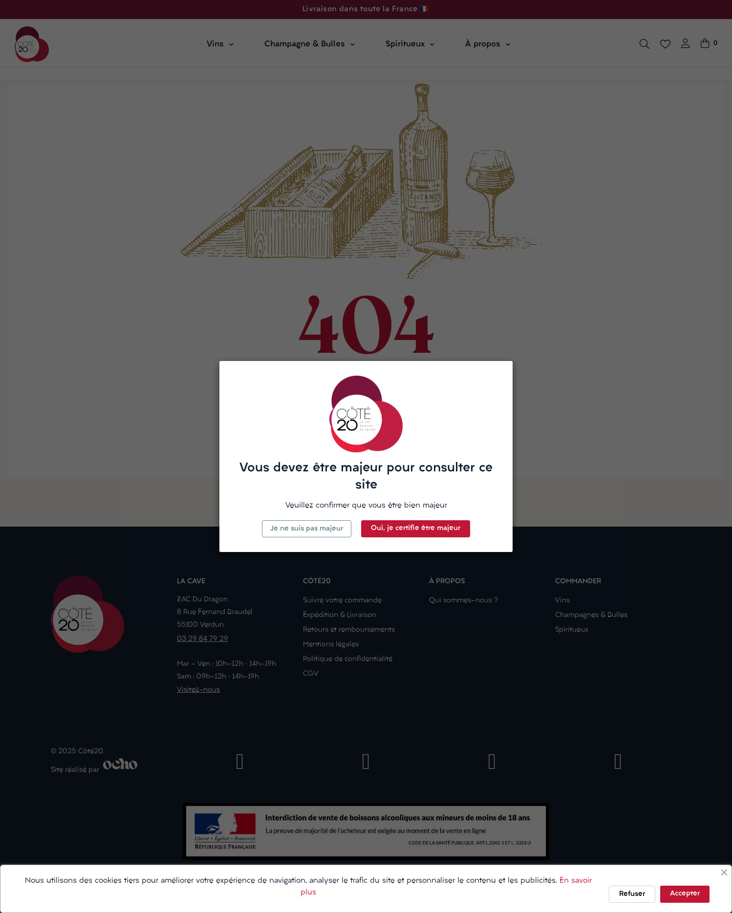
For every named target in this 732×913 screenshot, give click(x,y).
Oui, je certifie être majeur (415, 528)
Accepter (685, 893)
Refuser (632, 894)
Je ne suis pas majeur (306, 528)
